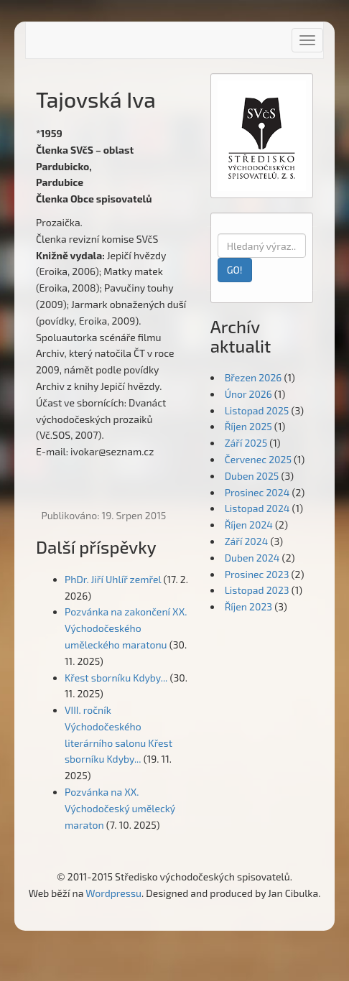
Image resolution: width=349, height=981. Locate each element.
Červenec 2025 (258, 459)
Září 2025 (246, 443)
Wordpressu (113, 893)
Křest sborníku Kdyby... (116, 677)
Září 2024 (247, 541)
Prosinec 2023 (257, 574)
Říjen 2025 (248, 426)
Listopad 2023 (257, 590)
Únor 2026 (248, 394)
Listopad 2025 (257, 410)
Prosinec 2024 (257, 492)
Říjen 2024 (249, 525)
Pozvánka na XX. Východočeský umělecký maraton (120, 808)
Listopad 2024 (257, 508)
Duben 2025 (252, 476)
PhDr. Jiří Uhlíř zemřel (113, 579)
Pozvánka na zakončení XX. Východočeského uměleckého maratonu (126, 628)
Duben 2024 (252, 558)
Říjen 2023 (248, 606)
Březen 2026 (253, 377)
